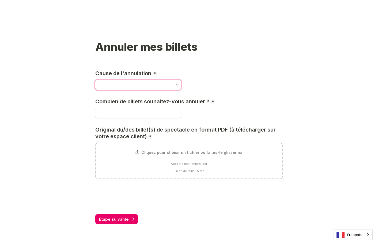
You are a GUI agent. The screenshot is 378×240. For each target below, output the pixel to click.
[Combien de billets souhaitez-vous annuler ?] (138, 113)
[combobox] (353, 235)
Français (349, 235)
